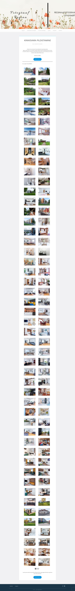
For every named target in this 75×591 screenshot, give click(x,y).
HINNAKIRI (54, 30)
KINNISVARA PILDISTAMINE (31, 30)
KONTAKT (60, 30)
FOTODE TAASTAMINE (41, 30)
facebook (11, 586)
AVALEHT (23, 30)
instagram (16, 586)
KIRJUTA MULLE (37, 59)
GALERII (49, 30)
